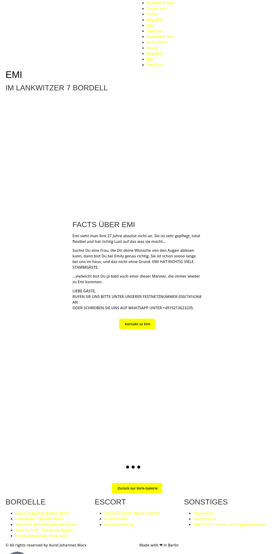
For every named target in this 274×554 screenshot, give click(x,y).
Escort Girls (157, 8)
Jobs (150, 25)
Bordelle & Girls (161, 2)
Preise (152, 14)
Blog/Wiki (155, 19)
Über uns (155, 31)
